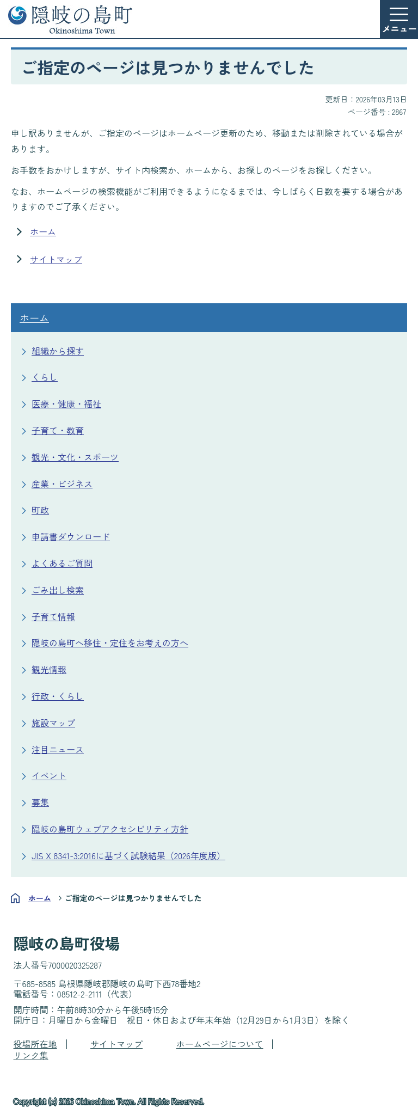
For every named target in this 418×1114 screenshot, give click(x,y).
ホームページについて (219, 1043)
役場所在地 (35, 1043)
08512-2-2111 (79, 993)
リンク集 (31, 1055)
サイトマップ (56, 259)
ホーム (43, 231)
